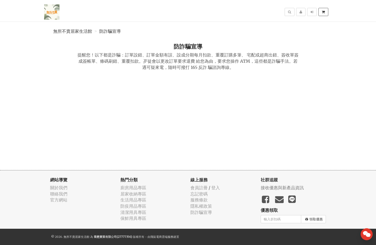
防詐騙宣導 (110, 31)
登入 (215, 187)
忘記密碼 (199, 194)
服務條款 (199, 200)
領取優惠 (314, 219)
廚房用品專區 (133, 187)
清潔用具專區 (133, 212)
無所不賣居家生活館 (72, 31)
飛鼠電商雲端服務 (161, 237)
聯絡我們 (58, 194)
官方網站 (58, 200)
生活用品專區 (133, 200)
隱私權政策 (201, 206)
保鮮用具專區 (133, 218)
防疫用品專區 (133, 206)
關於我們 (58, 187)
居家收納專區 (133, 194)
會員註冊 (199, 187)
